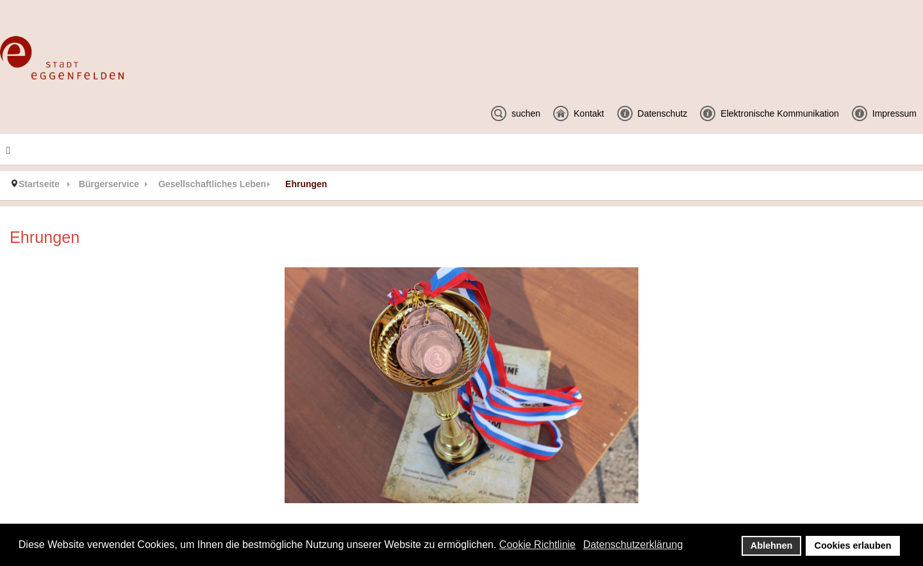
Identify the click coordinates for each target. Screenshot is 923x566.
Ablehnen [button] (772, 545)
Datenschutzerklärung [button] (633, 544)
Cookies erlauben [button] (853, 545)
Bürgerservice (109, 184)
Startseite (39, 184)
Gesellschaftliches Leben (212, 184)
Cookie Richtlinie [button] (537, 544)
